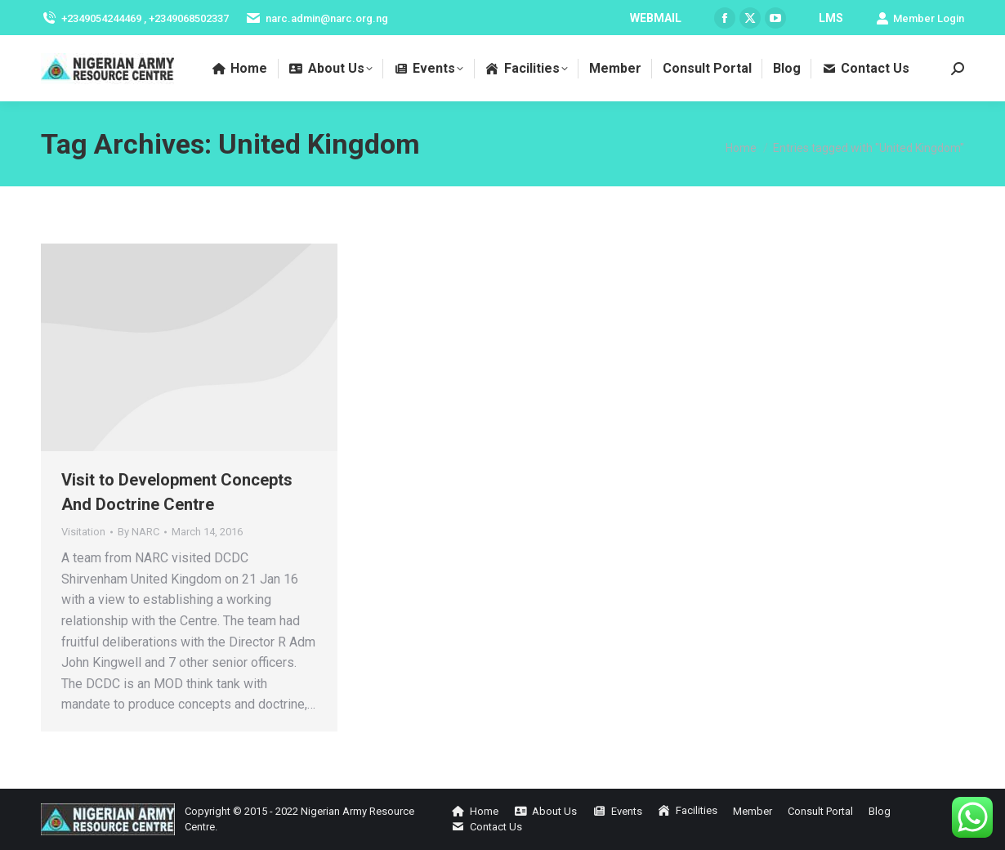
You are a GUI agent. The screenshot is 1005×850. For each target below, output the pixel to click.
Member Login (920, 18)
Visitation (83, 532)
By (138, 532)
